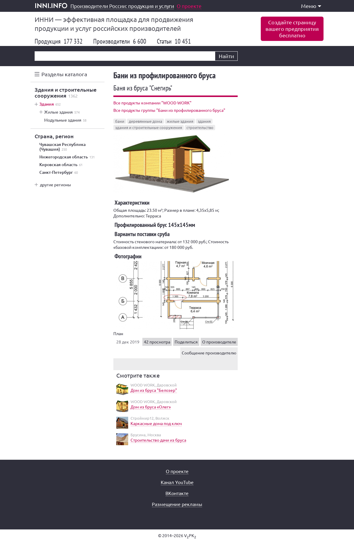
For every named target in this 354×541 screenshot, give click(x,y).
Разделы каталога (64, 74)
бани (119, 121)
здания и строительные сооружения (148, 127)
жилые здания (180, 121)
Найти (226, 56)
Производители (119, 41)
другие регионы (55, 184)
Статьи (174, 41)
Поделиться (186, 341)
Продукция (59, 41)
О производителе (219, 341)
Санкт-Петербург (58, 172)
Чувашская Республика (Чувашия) (62, 147)
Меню (311, 6)
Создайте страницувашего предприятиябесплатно (292, 28)
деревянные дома (145, 121)
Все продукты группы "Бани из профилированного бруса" (169, 110)
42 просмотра (157, 341)
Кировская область (61, 164)
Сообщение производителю (209, 352)
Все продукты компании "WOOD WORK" (152, 102)
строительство (199, 127)
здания (204, 121)
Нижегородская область (67, 157)
